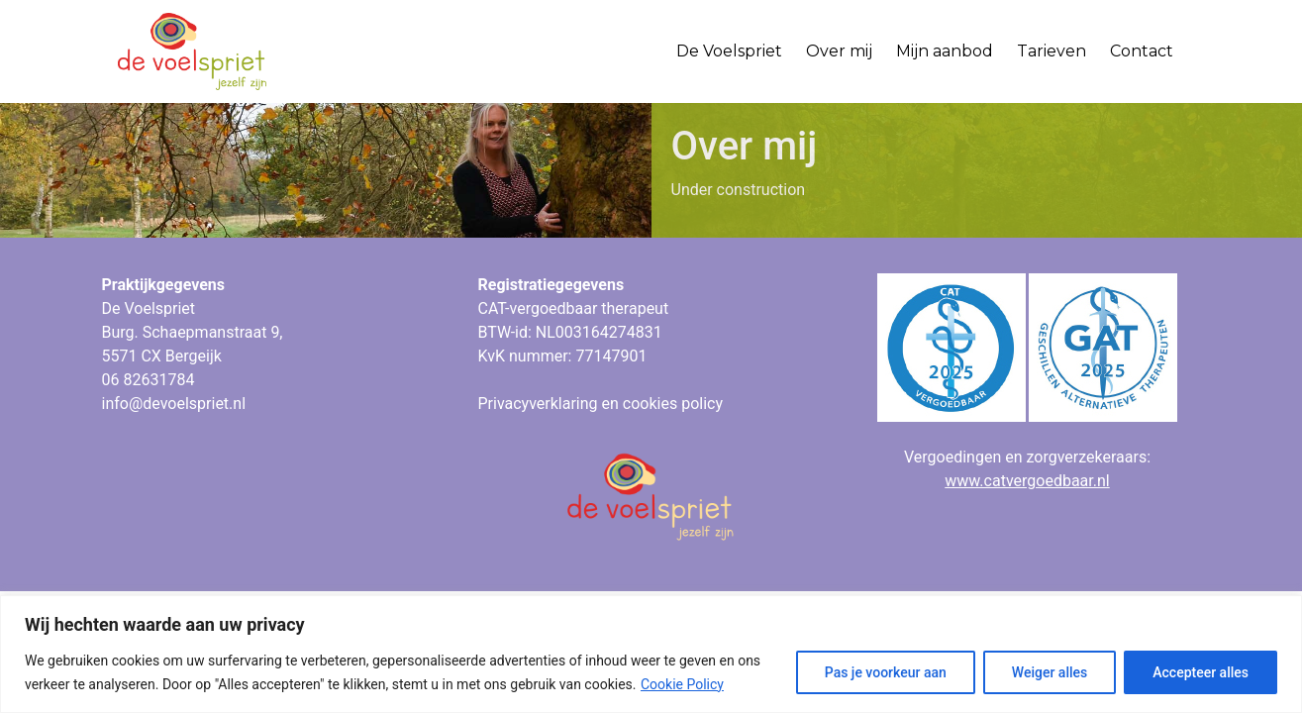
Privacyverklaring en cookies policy (601, 403)
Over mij (839, 51)
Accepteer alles (1200, 672)
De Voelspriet (729, 51)
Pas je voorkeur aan (886, 672)
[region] (651, 654)
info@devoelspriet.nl (174, 403)
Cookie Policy (682, 684)
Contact (1141, 51)
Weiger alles (1049, 672)
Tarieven (1051, 51)
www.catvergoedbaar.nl (1027, 480)
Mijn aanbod (944, 51)
